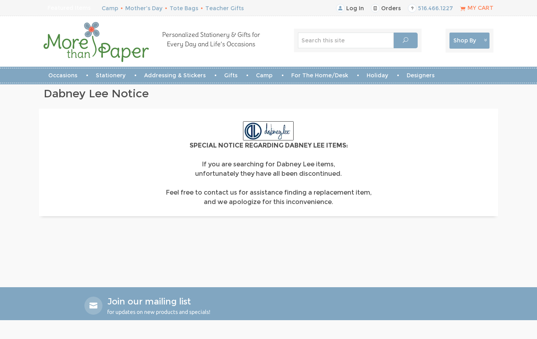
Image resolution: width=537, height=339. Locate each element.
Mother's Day (144, 8)
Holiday (377, 75)
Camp (110, 8)
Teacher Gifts (224, 8)
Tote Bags (184, 8)
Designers (421, 75)
